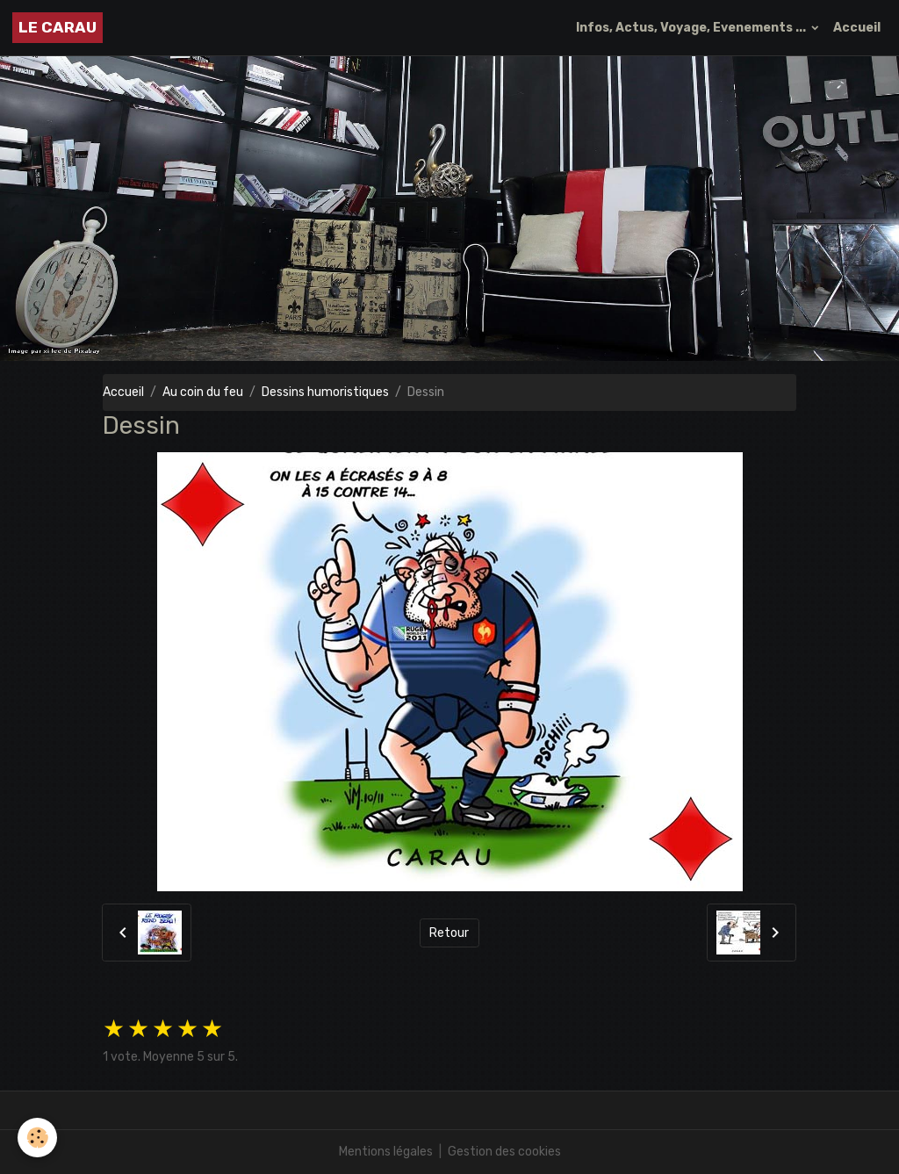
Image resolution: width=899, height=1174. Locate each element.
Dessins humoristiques (325, 392)
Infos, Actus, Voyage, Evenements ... (692, 27)
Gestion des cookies (504, 1151)
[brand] (57, 27)
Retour (449, 933)
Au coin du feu (202, 392)
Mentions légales (386, 1151)
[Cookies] (37, 1137)
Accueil (857, 27)
